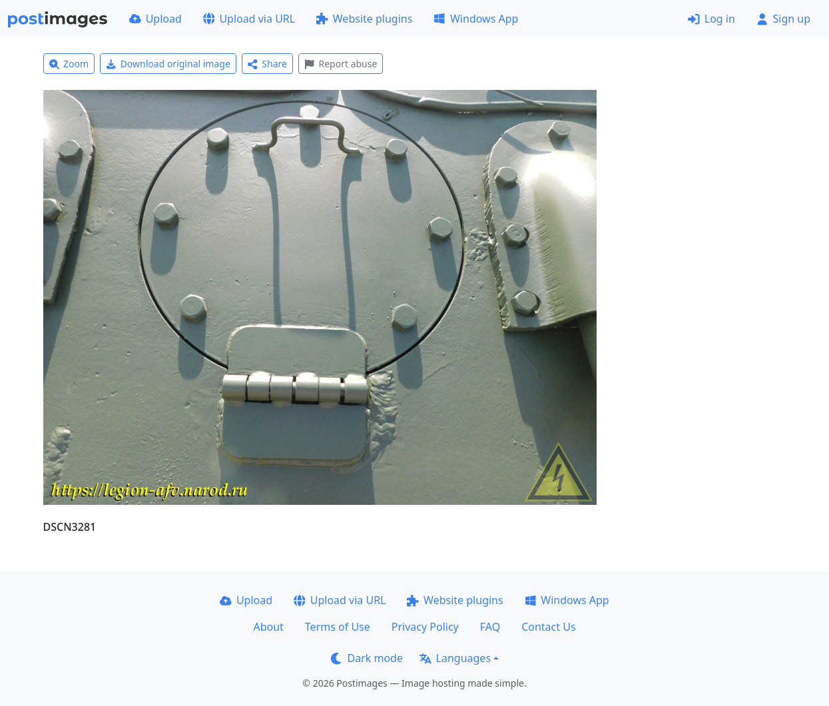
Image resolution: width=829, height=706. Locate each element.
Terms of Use (337, 626)
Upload (155, 18)
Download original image (168, 63)
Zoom (69, 63)
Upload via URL (249, 18)
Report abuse (340, 63)
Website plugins (364, 18)
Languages (455, 658)
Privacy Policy (425, 626)
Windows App (475, 18)
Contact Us (548, 626)
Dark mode (367, 658)
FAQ (490, 626)
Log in (711, 18)
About (268, 626)
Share (267, 63)
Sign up (783, 18)
